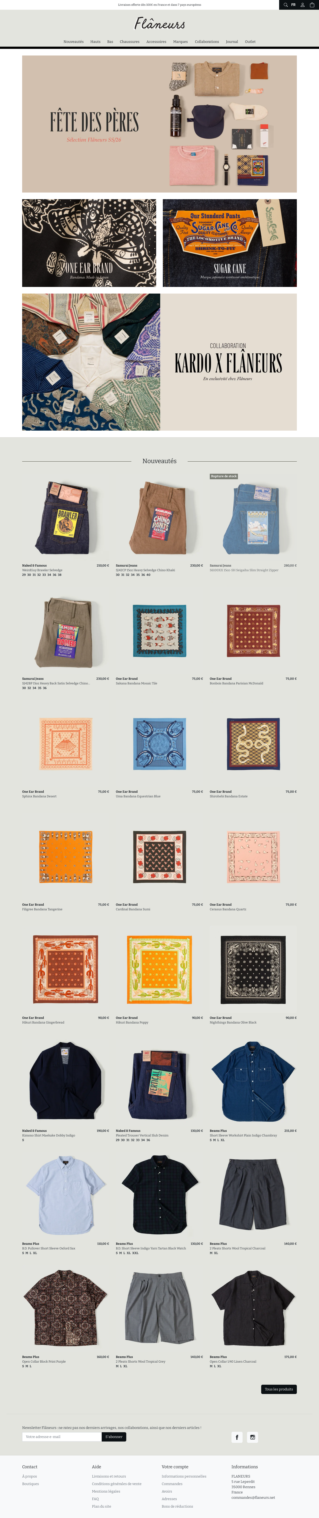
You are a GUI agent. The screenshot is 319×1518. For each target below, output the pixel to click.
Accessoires (156, 42)
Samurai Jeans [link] (126, 565)
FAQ (95, 1499)
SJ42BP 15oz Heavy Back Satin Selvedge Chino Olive (55, 684)
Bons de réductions (177, 1506)
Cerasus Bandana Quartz (228, 909)
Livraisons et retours (109, 1476)
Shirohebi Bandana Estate (229, 796)
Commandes (172, 1484)
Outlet (250, 42)
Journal (232, 42)
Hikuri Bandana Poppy (132, 1022)
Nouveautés (74, 42)
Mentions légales (106, 1491)
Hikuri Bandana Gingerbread (43, 1022)
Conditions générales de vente (117, 1484)
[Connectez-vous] (302, 5)
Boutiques (30, 1484)
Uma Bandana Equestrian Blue (138, 796)
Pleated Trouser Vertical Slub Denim (142, 1135)
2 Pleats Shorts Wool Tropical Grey (140, 1361)
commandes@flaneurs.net (253, 1497)
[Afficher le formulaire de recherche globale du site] (285, 5)
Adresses (169, 1499)
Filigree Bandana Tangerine (42, 909)
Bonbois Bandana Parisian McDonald (236, 683)
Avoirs (167, 1491)
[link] (65, 517)
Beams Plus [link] (218, 1131)
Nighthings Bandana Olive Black (233, 1022)
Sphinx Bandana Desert (39, 796)
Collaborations (207, 42)
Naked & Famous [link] (34, 565)
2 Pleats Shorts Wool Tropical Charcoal (237, 1248)
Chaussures (130, 42)
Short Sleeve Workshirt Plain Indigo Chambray (243, 1135)
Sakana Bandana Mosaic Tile (136, 683)
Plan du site (101, 1506)
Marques (180, 42)
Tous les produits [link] (279, 1389)
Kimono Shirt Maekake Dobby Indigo (48, 1135)
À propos (29, 1476)
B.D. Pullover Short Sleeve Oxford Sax (48, 1248)
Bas (110, 42)
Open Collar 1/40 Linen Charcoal (233, 1361)
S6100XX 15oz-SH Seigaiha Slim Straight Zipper (244, 570)
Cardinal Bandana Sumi (133, 909)
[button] (312, 5)
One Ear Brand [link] (127, 679)
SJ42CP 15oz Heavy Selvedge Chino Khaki (145, 570)
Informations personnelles (184, 1476)
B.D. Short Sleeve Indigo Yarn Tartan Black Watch (151, 1248)
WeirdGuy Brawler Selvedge (42, 570)
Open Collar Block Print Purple (44, 1361)
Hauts (95, 42)
